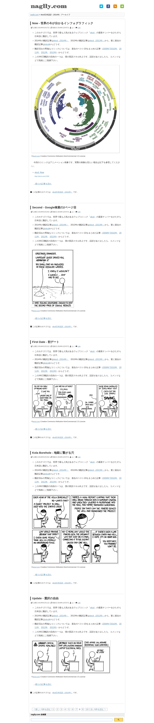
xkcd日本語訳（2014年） (62, 192)
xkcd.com (36, 156)
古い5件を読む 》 (98, 709)
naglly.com (34, 15)
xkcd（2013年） (97, 41)
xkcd (92, 33)
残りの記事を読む (43, 184)
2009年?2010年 (110, 49)
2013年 (53, 52)
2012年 (44, 52)
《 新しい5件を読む (42, 709)
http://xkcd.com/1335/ (42, 176)
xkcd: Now (39, 172)
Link (79, 28)
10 (87, 709)
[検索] (71, 720)
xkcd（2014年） (61, 41)
